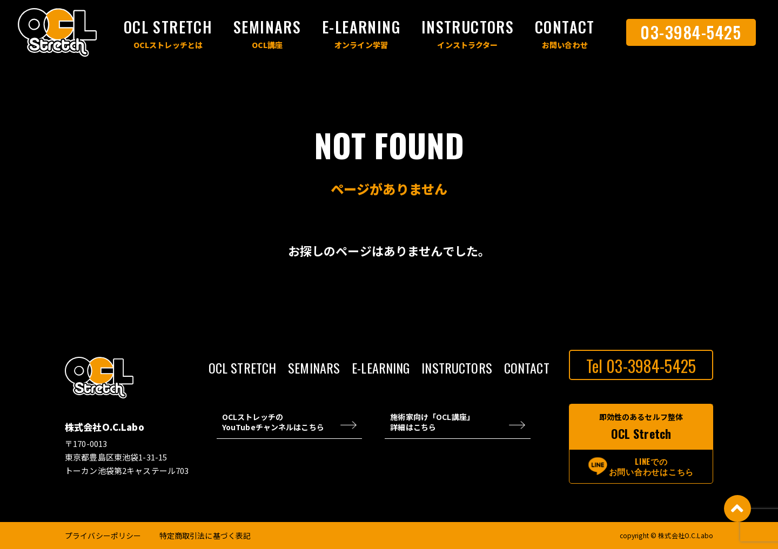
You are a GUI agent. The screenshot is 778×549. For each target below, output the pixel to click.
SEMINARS (267, 27)
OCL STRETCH (168, 27)
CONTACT (565, 27)
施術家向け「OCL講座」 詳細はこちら (432, 422)
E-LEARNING (361, 27)
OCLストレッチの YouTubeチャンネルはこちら (273, 422)
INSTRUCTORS (467, 27)
